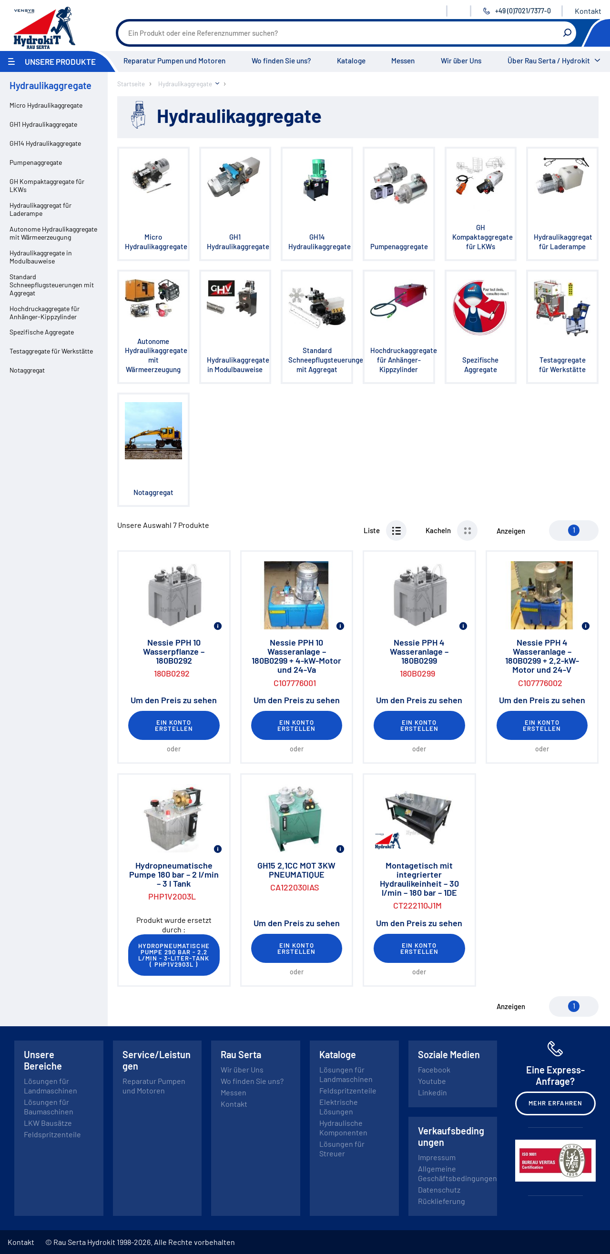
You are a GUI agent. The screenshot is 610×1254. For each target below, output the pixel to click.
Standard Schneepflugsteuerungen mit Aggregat (52, 285)
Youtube (432, 1080)
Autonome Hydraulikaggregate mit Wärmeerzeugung (53, 233)
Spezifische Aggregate (42, 332)
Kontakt (588, 10)
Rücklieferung (441, 1200)
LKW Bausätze (48, 1122)
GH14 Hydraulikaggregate (45, 143)
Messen (403, 60)
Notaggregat (27, 370)
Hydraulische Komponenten (343, 1127)
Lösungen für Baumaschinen (48, 1106)
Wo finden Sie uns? (281, 60)
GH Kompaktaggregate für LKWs (47, 185)
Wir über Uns (461, 60)
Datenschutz (439, 1189)
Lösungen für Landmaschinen (50, 1085)
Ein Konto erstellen (174, 725)
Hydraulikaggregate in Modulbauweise (41, 257)
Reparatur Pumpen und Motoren (174, 60)
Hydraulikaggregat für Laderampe (40, 209)
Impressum (437, 1157)
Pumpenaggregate (36, 162)
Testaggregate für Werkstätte (51, 351)
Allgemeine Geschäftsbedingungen (457, 1173)
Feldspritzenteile (52, 1134)
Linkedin (432, 1092)
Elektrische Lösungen (338, 1106)
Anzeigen (511, 530)
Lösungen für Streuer (342, 1148)
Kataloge (351, 60)
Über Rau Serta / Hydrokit (549, 60)
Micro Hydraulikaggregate (46, 105)
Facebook (434, 1069)
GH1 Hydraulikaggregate (43, 124)
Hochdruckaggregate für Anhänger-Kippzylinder (45, 312)
